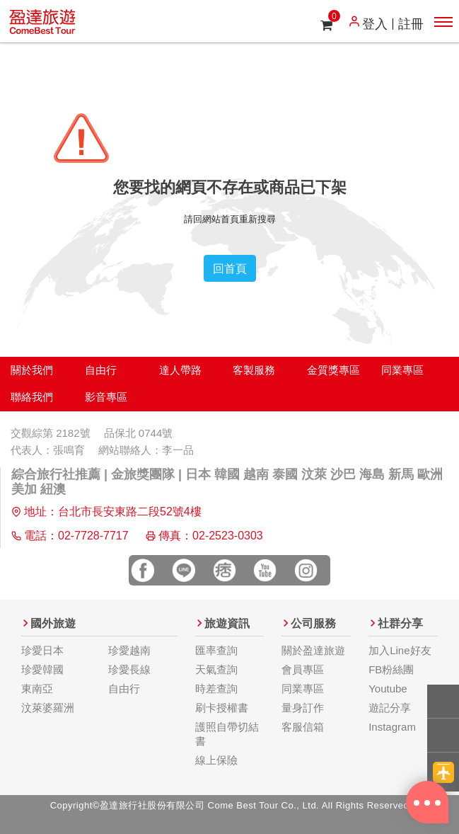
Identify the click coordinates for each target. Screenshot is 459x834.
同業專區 (402, 370)
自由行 (101, 370)
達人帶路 (180, 370)
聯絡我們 (32, 397)
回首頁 (230, 268)
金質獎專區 (333, 370)
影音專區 (106, 397)
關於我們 (32, 370)
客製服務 (254, 370)
